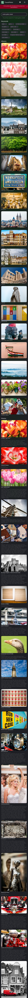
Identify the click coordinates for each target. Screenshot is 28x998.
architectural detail (21, 24)
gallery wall (14, 26)
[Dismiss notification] (27, 7)
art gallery (5, 26)
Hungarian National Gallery (17, 34)
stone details (5, 37)
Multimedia (16, 29)
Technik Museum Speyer (6, 627)
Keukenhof (3, 466)
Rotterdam (3, 655)
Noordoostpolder (4, 439)
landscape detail (6, 29)
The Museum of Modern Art (7, 605)
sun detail (5, 34)
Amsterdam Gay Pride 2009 (6, 805)
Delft (2, 543)
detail (4, 24)
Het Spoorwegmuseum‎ (6, 752)
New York (3, 573)
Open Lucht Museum (5, 518)
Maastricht (3, 893)
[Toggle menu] (24, 2)
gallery (11, 24)
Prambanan (3, 839)
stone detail (14, 32)
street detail (5, 32)
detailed (22, 32)
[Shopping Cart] (20, 2)
